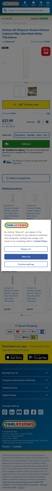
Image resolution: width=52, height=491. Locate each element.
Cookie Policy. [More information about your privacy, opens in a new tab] (41, 241)
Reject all (26, 249)
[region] (26, 245)
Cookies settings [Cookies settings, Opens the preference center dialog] (26, 264)
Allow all (26, 256)
